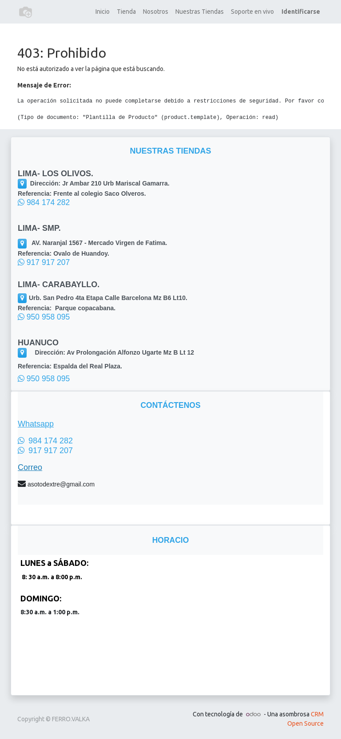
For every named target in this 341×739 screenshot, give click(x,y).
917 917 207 (44, 262)
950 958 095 (44, 316)
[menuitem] (102, 12)
